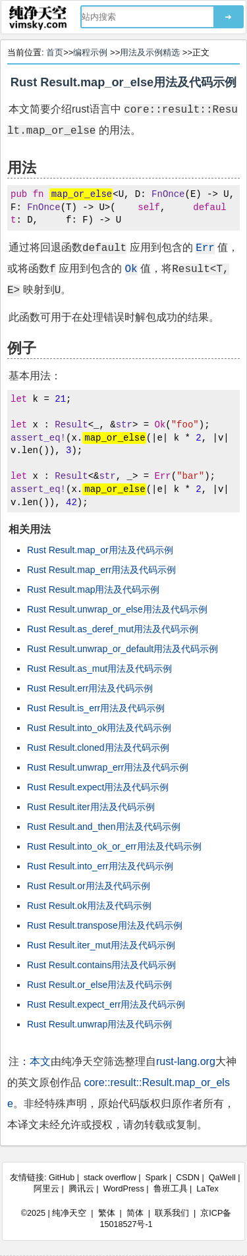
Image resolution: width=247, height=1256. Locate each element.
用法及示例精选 (150, 52)
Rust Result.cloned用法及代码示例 (98, 747)
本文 (40, 1061)
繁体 (106, 1213)
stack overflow (110, 1177)
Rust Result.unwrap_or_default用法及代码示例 (122, 648)
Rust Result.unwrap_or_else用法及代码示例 (117, 609)
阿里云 (46, 1188)
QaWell (222, 1177)
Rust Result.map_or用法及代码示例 (100, 550)
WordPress (123, 1188)
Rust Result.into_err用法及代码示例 (100, 866)
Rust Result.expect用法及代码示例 (98, 787)
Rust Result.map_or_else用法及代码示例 (123, 82)
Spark (156, 1177)
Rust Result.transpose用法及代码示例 (104, 925)
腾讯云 (81, 1188)
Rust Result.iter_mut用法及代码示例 (101, 945)
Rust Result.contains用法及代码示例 (101, 965)
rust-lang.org (185, 1061)
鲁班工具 (170, 1188)
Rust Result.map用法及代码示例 (93, 589)
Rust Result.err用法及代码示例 (90, 688)
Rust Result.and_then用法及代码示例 (103, 826)
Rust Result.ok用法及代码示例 (89, 905)
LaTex (207, 1188)
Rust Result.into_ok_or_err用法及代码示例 (114, 846)
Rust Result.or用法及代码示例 (88, 886)
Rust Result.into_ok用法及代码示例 (99, 728)
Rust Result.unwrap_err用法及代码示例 (107, 767)
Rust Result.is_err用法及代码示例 (96, 708)
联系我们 (172, 1213)
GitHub (61, 1177)
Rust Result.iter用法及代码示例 (91, 807)
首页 (54, 52)
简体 (135, 1213)
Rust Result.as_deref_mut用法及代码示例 (112, 629)
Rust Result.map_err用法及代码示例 (101, 569)
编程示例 (90, 52)
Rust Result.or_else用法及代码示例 (99, 984)
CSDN (188, 1177)
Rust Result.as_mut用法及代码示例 (99, 668)
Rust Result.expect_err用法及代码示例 (106, 1004)
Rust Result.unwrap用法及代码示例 (99, 1024)
